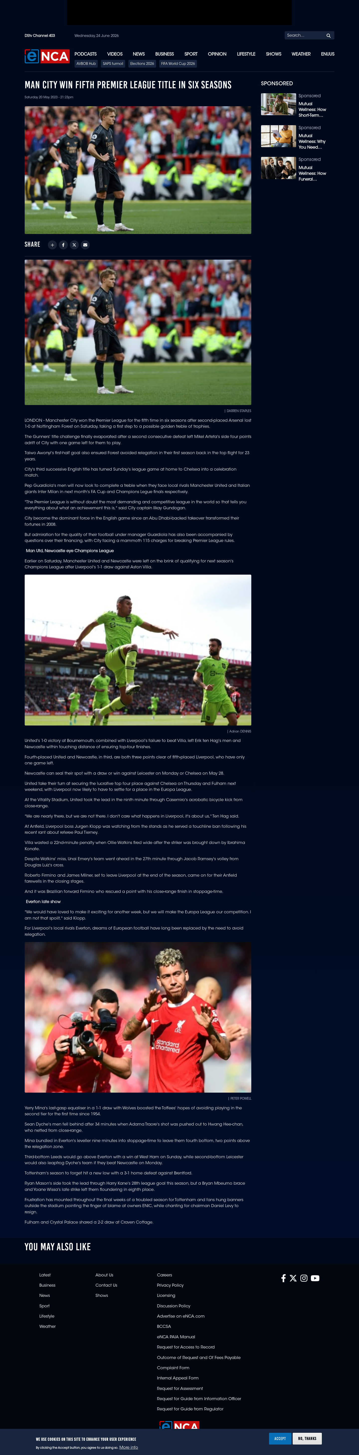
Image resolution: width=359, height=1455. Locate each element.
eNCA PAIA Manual (176, 1337)
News (139, 54)
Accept (280, 1438)
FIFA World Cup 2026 (178, 64)
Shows (273, 54)
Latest (45, 1275)
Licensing (166, 1296)
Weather (301, 54)
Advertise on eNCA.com (181, 1317)
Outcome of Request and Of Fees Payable (199, 1358)
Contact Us (106, 1286)
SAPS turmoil (113, 64)
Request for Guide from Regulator (190, 1409)
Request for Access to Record (186, 1348)
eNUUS (327, 54)
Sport (190, 54)
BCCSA (164, 1327)
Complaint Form (173, 1368)
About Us (104, 1275)
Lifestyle (246, 54)
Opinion (217, 54)
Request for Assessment (180, 1389)
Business (164, 54)
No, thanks (307, 1438)
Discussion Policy (173, 1306)
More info (128, 1448)
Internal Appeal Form (178, 1378)
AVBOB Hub (86, 64)
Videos (114, 54)
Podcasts (85, 54)
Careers (164, 1275)
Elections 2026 (142, 64)
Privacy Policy (170, 1286)
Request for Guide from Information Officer (199, 1399)
